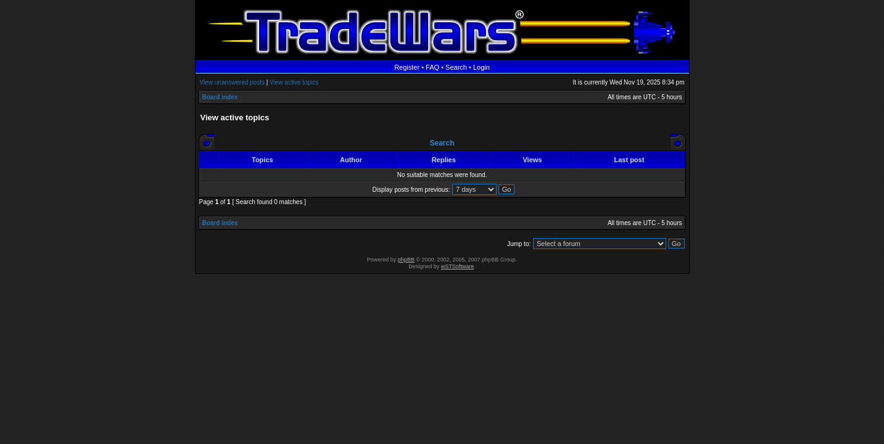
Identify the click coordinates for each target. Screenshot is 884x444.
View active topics (294, 82)
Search (456, 67)
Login (481, 67)
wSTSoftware (457, 266)
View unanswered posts (232, 82)
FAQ (432, 67)
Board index (220, 97)
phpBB (406, 260)
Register (406, 67)
